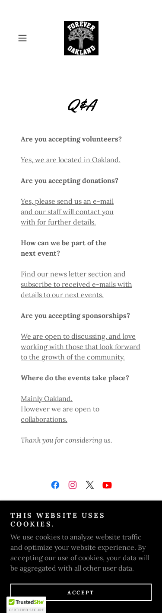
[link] (81, 38)
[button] (24, 38)
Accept (80, 592)
